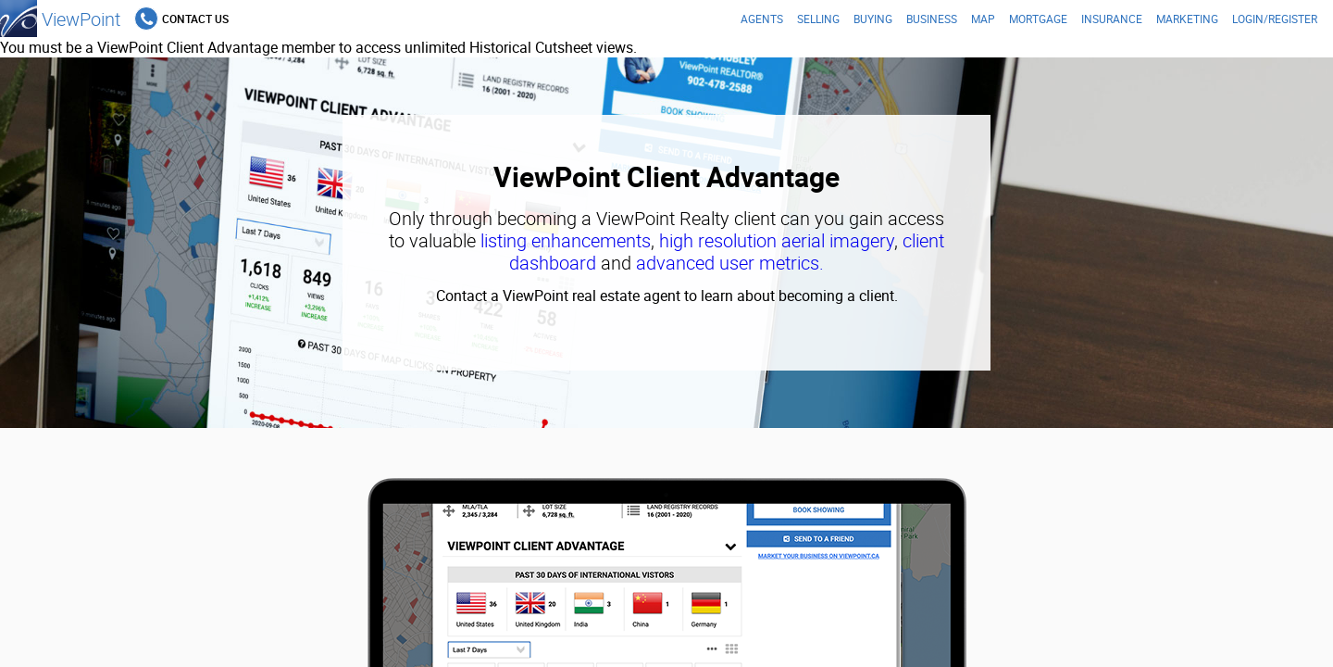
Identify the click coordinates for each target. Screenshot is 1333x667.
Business (931, 18)
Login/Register (1274, 18)
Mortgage (1038, 18)
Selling (818, 18)
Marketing (1187, 18)
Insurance (1111, 18)
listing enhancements (565, 240)
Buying (872, 18)
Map (983, 18)
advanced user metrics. (730, 262)
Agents (762, 18)
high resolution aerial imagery (776, 240)
